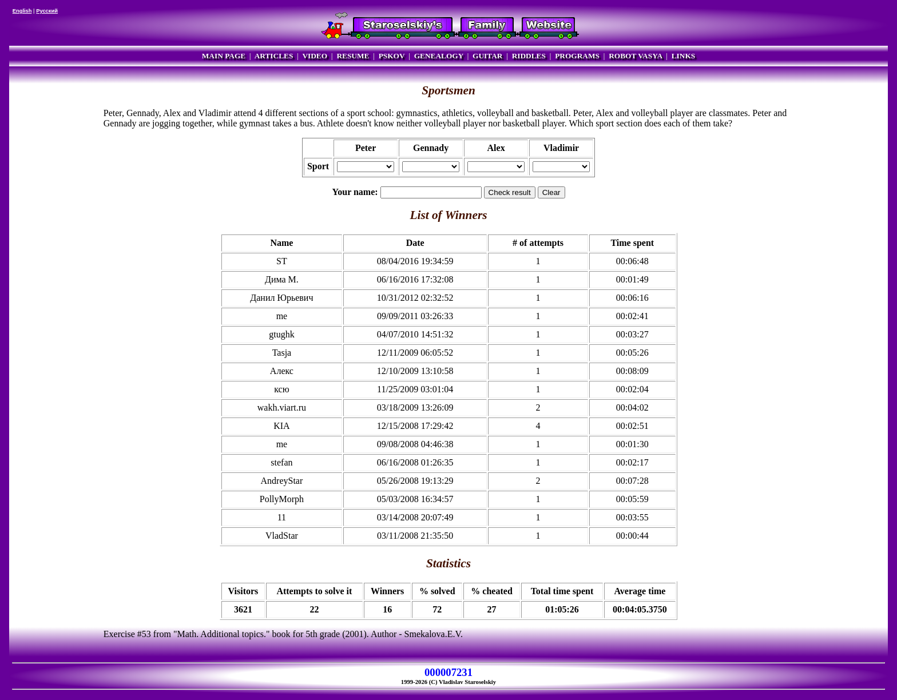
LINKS (683, 55)
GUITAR (487, 55)
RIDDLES (529, 55)
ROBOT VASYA (635, 55)
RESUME (352, 55)
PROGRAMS (577, 55)
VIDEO (314, 55)
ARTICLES (274, 55)
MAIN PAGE (223, 55)
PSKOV (392, 55)
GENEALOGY (438, 55)
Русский (47, 11)
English (22, 11)
